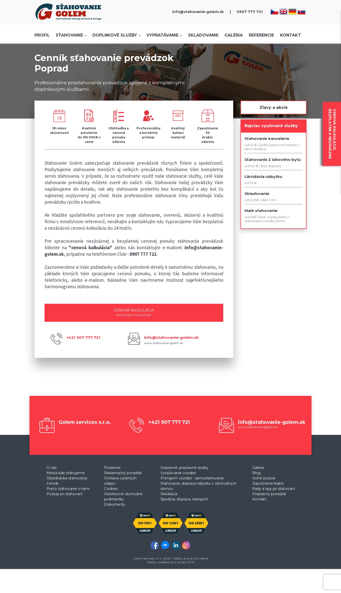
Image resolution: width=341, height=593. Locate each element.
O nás (51, 467)
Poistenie (112, 467)
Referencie (261, 35)
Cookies (111, 488)
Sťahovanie (69, 35)
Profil (42, 35)
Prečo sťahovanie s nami (68, 488)
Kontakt (290, 35)
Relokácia (168, 494)
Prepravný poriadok (269, 494)
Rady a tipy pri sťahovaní (273, 488)
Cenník (52, 483)
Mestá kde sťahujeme (65, 473)
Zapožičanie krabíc (268, 483)
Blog (256, 473)
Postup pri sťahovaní (64, 494)
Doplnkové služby (114, 35)
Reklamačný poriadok (123, 473)
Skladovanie (203, 35)
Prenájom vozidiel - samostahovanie (192, 478)
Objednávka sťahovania (66, 478)
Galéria (233, 35)
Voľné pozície (264, 478)
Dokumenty (114, 504)
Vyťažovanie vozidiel (178, 473)
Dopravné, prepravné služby (184, 467)
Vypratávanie (162, 35)
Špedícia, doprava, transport (184, 499)
